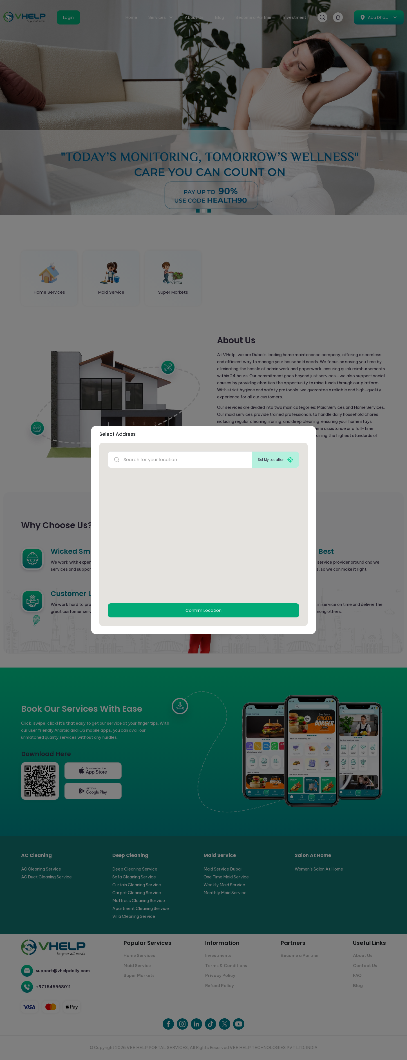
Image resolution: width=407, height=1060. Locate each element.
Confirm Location (203, 610)
